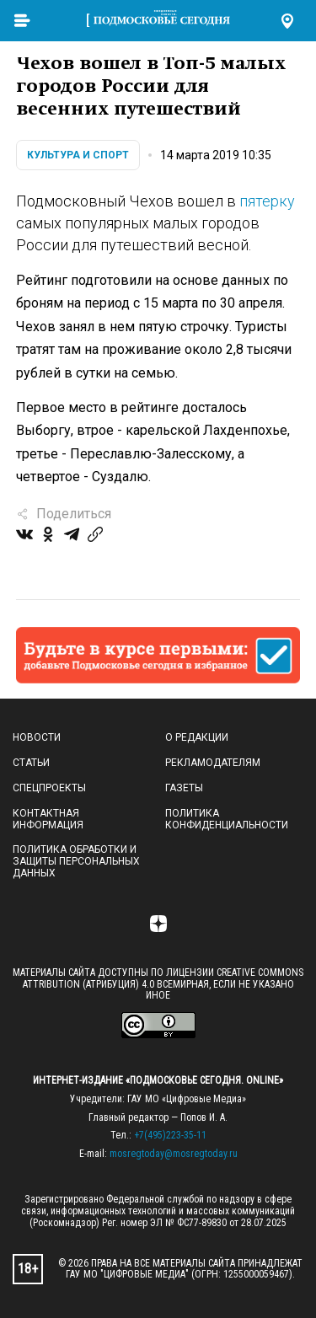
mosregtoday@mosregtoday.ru (174, 1154)
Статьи (31, 763)
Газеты (184, 788)
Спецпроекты (49, 788)
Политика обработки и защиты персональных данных (76, 861)
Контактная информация (48, 819)
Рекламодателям (212, 763)
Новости (37, 737)
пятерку (267, 201)
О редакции (196, 737)
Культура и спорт (78, 155)
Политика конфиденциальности (226, 819)
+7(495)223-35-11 (170, 1135)
